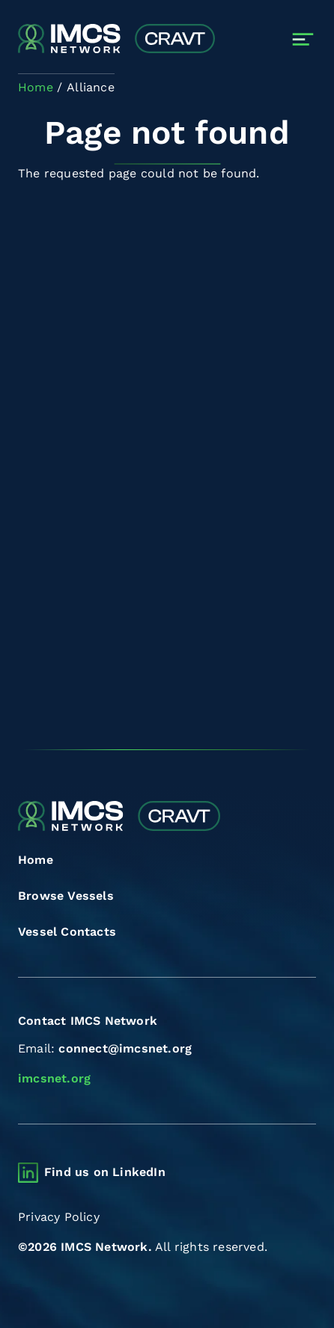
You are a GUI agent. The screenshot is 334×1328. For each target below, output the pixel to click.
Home (35, 860)
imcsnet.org (54, 1078)
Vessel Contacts (67, 932)
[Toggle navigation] (303, 39)
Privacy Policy (59, 1217)
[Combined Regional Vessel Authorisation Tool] (116, 39)
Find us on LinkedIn (105, 1172)
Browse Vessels (66, 896)
